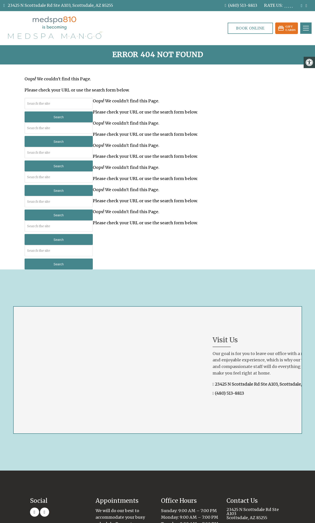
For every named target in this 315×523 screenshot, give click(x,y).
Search (58, 117)
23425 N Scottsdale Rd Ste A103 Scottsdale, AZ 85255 (253, 514)
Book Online (250, 28)
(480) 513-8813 (242, 5)
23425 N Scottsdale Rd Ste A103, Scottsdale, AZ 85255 (60, 5)
